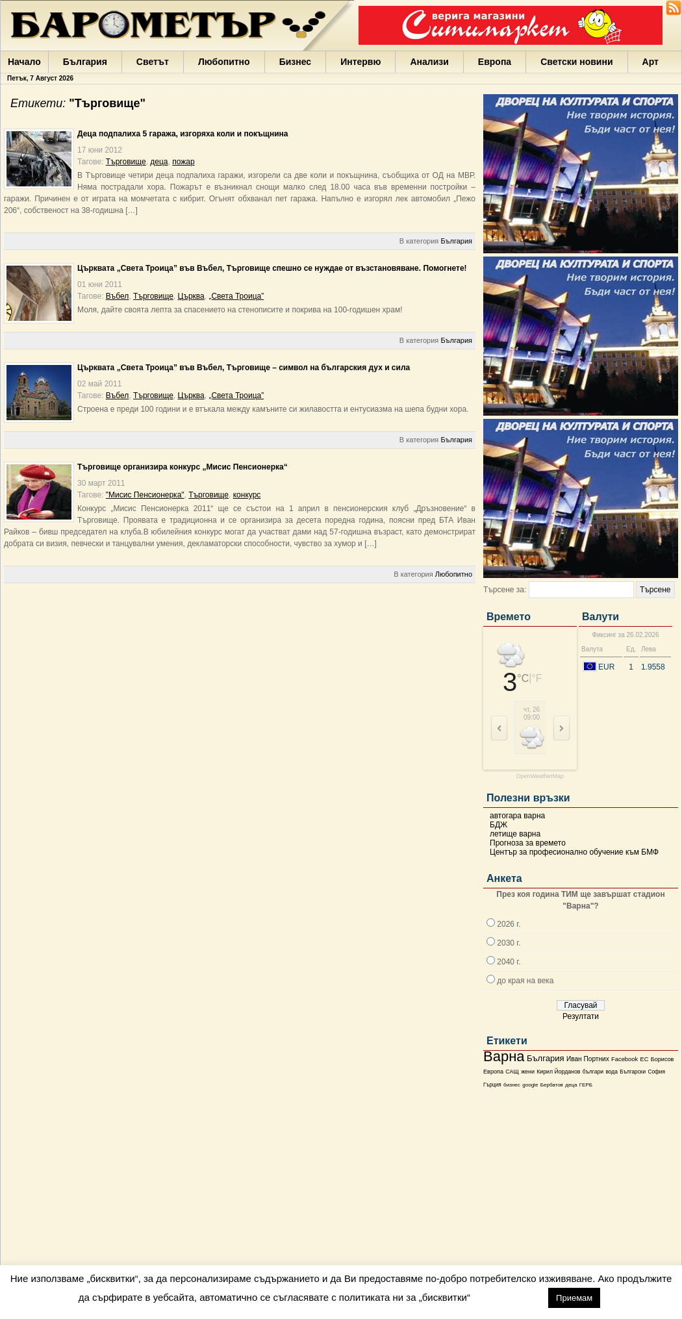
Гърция (492, 1085)
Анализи (429, 62)
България (85, 62)
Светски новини (576, 62)
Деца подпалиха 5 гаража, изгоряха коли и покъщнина (182, 133)
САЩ (511, 1071)
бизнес (511, 1085)
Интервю (360, 62)
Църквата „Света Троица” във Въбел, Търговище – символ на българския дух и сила (243, 367)
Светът (152, 62)
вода (611, 1071)
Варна (504, 1056)
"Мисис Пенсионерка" (145, 494)
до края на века (525, 980)
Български (633, 1071)
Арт (650, 62)
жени (528, 1071)
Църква (191, 296)
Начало (24, 62)
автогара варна (517, 815)
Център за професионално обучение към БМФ (574, 852)
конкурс (247, 494)
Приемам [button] (574, 1298)
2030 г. (508, 943)
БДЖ (498, 824)
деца (571, 1085)
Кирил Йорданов (558, 1071)
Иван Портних (587, 1058)
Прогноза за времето (528, 843)
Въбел (117, 296)
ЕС (644, 1059)
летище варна (515, 833)
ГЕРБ (585, 1085)
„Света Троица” (236, 296)
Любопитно (224, 62)
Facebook (624, 1059)
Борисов (662, 1059)
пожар (183, 161)
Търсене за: (504, 589)
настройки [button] (509, 1297)
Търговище (126, 161)
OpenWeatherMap (540, 776)
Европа (494, 62)
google (530, 1085)
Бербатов (551, 1085)
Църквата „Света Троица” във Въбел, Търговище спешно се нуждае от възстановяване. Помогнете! (272, 268)
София (656, 1072)
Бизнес (295, 62)
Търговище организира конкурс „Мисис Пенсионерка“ (182, 466)
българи (593, 1071)
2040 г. (508, 961)
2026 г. (508, 924)
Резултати (580, 1016)
